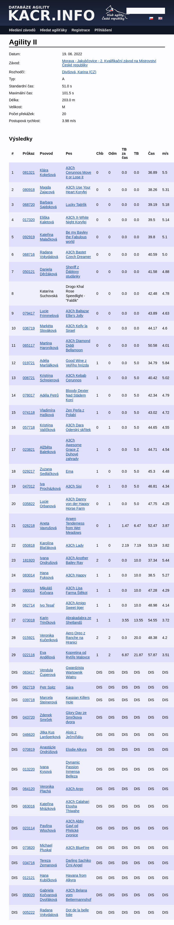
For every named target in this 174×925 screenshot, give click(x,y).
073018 (29, 620)
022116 (29, 655)
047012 (29, 486)
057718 (29, 427)
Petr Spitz (48, 687)
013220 (29, 769)
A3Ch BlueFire (77, 848)
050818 (29, 545)
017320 (29, 220)
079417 (29, 313)
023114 (29, 828)
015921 (29, 638)
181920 (29, 560)
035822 (29, 504)
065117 (29, 345)
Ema (69, 471)
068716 (29, 254)
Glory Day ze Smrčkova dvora (76, 717)
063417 (29, 672)
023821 (29, 449)
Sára (70, 687)
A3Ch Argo (74, 789)
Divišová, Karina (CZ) (79, 72)
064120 (29, 789)
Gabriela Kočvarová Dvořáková (48, 895)
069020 (29, 895)
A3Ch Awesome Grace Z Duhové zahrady (73, 449)
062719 (29, 687)
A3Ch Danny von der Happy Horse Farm (77, 503)
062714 (29, 605)
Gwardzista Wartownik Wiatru (75, 672)
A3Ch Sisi (73, 486)
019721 (29, 363)
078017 (29, 395)
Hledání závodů (22, 30)
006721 (29, 378)
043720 (29, 717)
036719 (29, 328)
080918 (29, 190)
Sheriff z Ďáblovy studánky (73, 271)
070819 (29, 749)
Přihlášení (103, 30)
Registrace (80, 30)
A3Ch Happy (76, 575)
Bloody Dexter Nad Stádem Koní (77, 395)
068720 (29, 205)
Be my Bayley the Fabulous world (77, 237)
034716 (29, 863)
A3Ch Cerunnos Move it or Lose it (78, 172)
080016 (29, 590)
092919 (29, 237)
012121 (29, 878)
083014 (29, 575)
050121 (29, 272)
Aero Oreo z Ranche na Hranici (75, 637)
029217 (29, 471)
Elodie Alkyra (76, 749)
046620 (29, 734)
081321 (29, 172)
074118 (29, 412)
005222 (29, 912)
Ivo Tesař (47, 605)
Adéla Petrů (49, 395)
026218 (29, 526)
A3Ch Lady (75, 545)
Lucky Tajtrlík (76, 205)
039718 (29, 700)
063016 (29, 806)
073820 (29, 848)
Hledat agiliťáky (53, 30)
